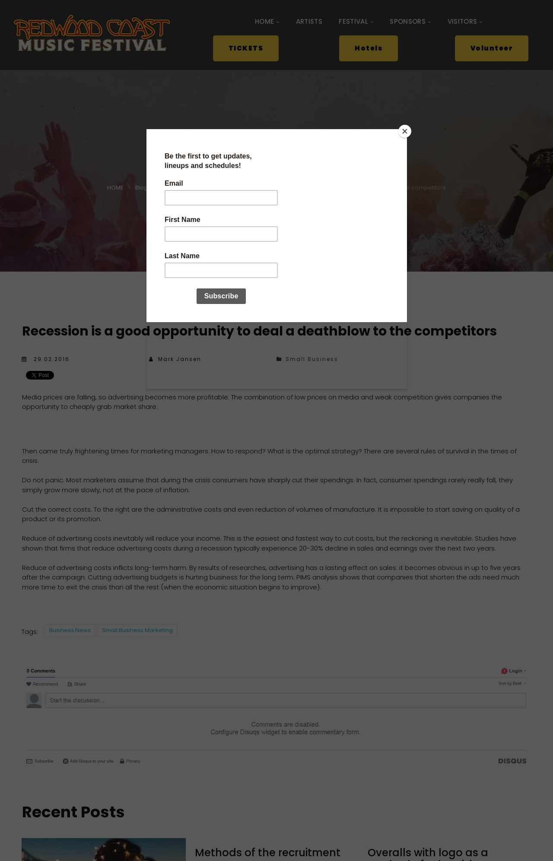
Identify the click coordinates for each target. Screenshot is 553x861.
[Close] (404, 131)
